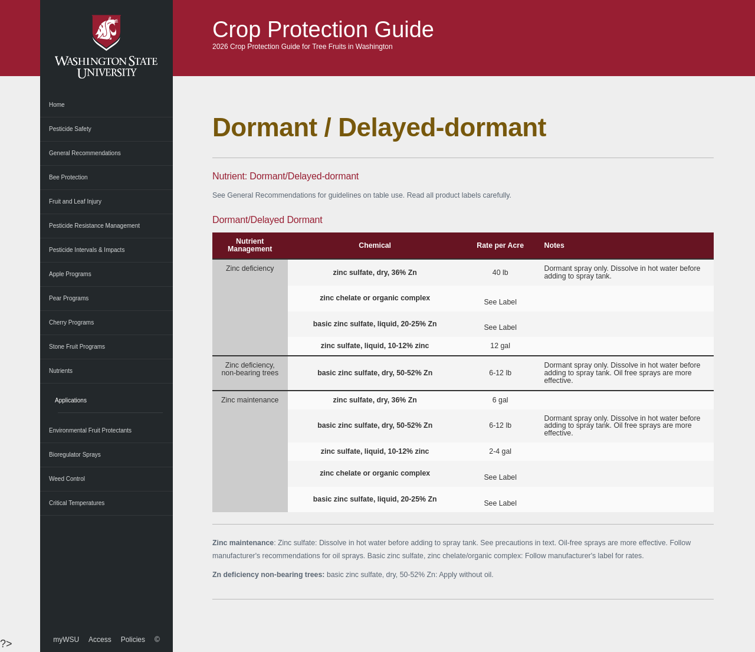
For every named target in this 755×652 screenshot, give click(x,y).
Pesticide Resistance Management (94, 225)
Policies (133, 639)
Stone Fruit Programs (77, 346)
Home (57, 104)
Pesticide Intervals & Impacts (86, 250)
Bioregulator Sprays (75, 454)
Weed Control (67, 479)
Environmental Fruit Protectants (90, 430)
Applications (71, 400)
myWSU (66, 639)
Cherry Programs (71, 322)
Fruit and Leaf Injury (75, 201)
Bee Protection (68, 177)
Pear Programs (68, 298)
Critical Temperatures (76, 503)
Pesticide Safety (70, 129)
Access (99, 639)
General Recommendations (85, 153)
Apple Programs (70, 274)
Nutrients (61, 371)
